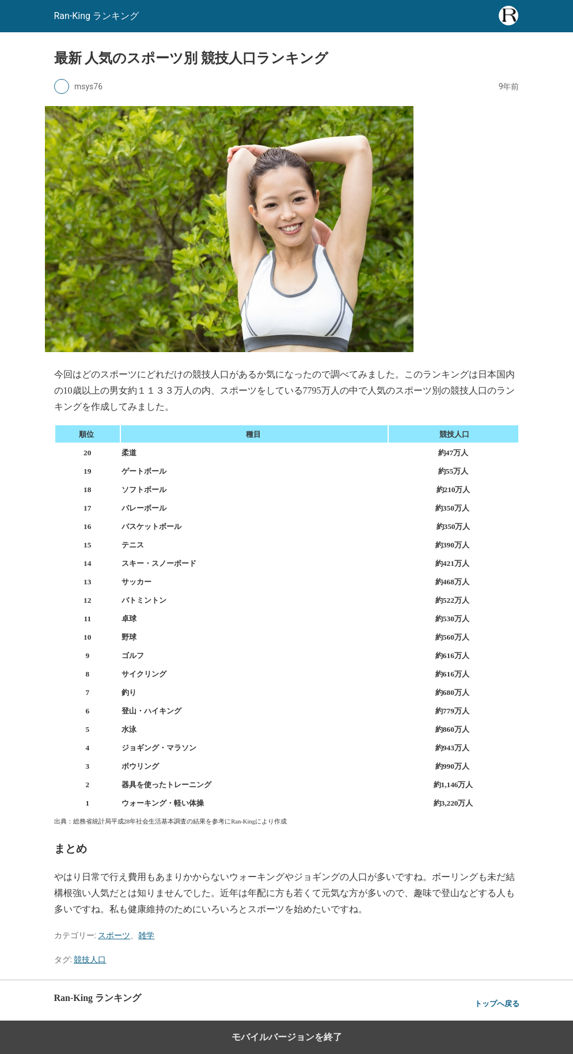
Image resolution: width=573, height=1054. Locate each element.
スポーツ (114, 935)
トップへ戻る (497, 1003)
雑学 (146, 935)
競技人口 (90, 959)
